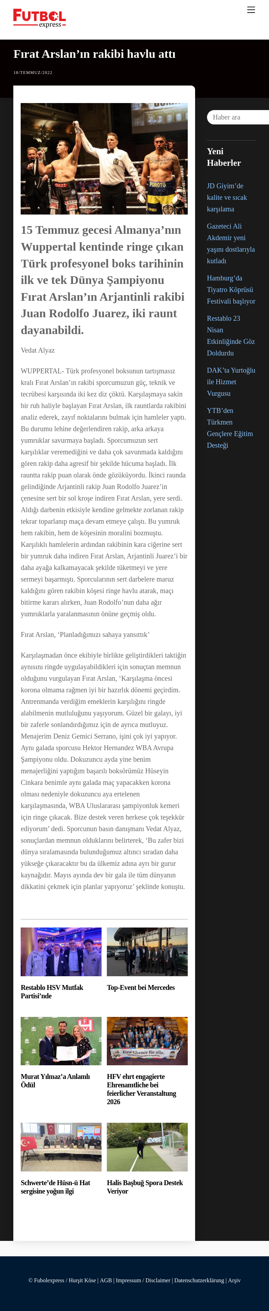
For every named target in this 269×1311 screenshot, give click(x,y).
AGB (106, 1280)
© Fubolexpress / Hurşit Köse (62, 1280)
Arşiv (234, 1280)
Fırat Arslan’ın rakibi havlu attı (94, 53)
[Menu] (251, 9)
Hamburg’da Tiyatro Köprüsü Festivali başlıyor (231, 289)
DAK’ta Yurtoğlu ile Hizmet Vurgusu (231, 381)
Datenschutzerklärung (199, 1280)
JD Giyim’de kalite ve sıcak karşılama (227, 197)
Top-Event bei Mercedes (140, 987)
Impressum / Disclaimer (143, 1280)
